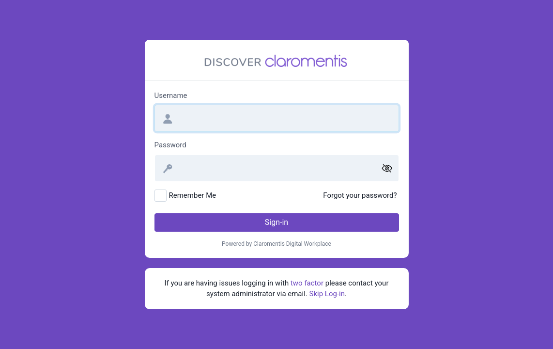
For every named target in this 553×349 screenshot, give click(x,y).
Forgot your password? (360, 195)
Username (170, 95)
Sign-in (276, 222)
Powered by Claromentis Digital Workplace (276, 243)
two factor (307, 283)
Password (170, 145)
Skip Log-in (327, 293)
